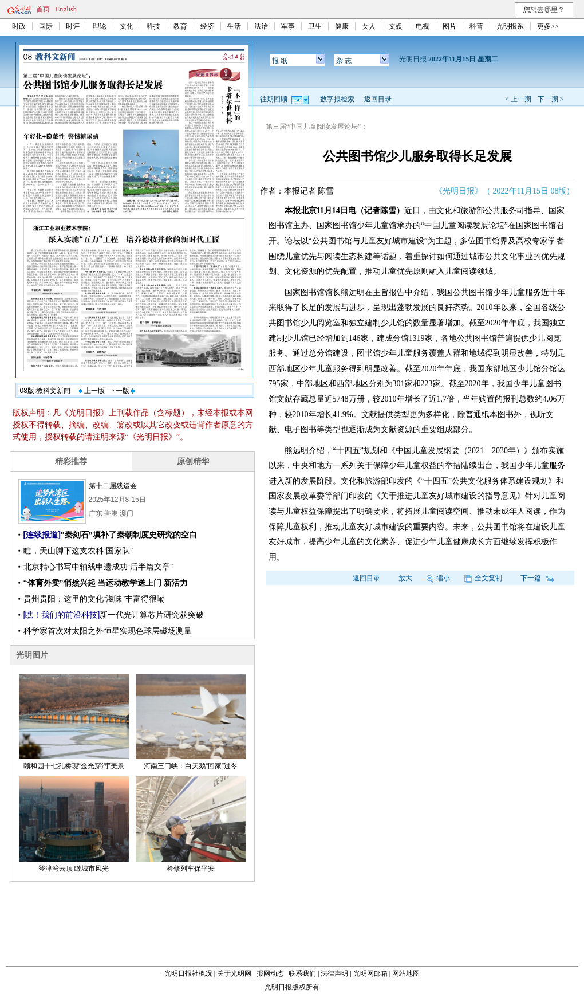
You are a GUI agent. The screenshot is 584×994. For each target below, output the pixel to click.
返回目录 (378, 99)
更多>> (548, 26)
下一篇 (537, 578)
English (66, 9)
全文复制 (483, 578)
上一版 (91, 391)
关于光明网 (234, 973)
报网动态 (270, 973)
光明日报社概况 (188, 973)
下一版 (122, 391)
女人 (369, 26)
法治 (261, 26)
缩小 (438, 578)
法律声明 (334, 973)
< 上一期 (518, 99)
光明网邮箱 (370, 973)
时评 (73, 26)
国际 (46, 26)
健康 (342, 26)
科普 (476, 26)
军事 (288, 26)
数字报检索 (337, 99)
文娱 (396, 26)
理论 (99, 26)
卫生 (315, 26)
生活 (234, 26)
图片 (449, 26)
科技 (153, 26)
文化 (126, 26)
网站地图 (406, 973)
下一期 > (551, 99)
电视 (422, 26)
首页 (43, 9)
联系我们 (302, 973)
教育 (180, 26)
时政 (19, 26)
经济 (207, 26)
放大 (405, 578)
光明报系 (510, 26)
